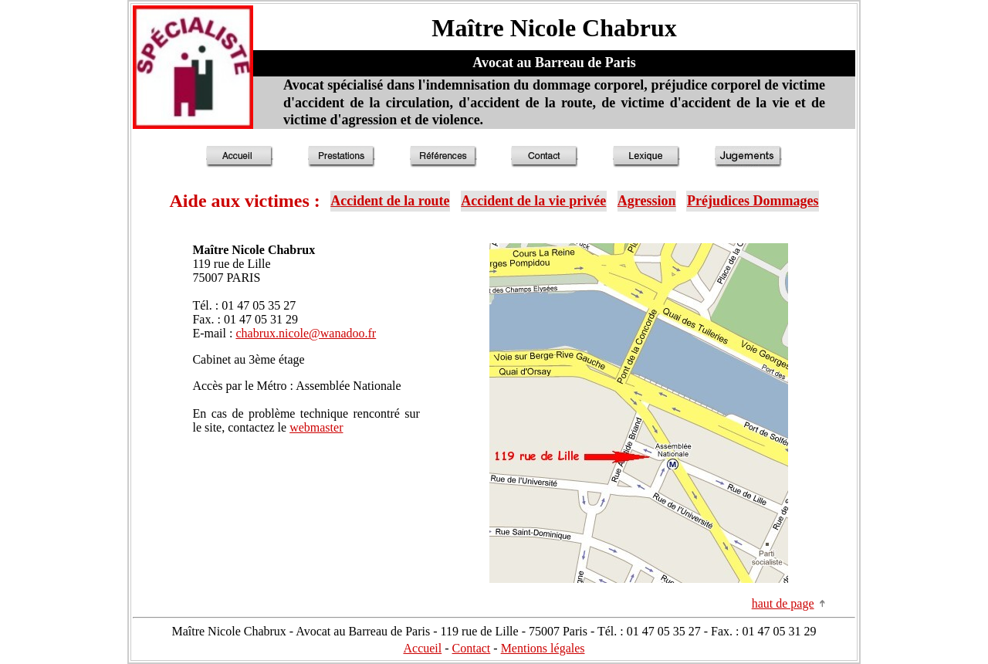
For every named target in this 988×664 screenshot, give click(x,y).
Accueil (422, 648)
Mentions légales (543, 648)
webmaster (316, 427)
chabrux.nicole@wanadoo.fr (305, 333)
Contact (471, 648)
